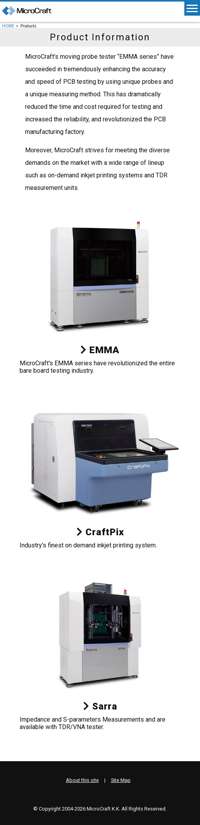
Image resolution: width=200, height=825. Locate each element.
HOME (8, 26)
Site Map (121, 780)
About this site (82, 780)
